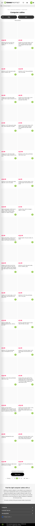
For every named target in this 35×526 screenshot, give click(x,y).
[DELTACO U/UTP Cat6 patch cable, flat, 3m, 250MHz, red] (9, 59)
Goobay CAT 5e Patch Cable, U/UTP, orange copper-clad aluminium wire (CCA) (25, 182)
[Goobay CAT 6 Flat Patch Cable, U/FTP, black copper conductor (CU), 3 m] (9, 85)
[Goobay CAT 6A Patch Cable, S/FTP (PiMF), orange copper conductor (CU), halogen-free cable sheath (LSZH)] (26, 30)
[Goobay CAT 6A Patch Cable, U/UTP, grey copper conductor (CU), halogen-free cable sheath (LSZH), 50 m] (26, 395)
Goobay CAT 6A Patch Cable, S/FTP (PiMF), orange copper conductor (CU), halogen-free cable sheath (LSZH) (25, 44)
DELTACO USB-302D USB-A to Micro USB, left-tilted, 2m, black (25, 323)
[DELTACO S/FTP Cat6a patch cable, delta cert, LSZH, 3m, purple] (9, 169)
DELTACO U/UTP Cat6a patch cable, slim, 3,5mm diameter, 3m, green (9, 126)
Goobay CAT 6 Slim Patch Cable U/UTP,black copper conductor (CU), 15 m (9, 155)
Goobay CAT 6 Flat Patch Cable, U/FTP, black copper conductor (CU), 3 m (9, 98)
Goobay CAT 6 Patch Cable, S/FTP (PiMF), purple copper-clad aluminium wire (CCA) (25, 98)
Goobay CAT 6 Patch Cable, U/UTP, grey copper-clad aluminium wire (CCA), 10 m (9, 296)
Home (9, 9)
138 (24, 478)
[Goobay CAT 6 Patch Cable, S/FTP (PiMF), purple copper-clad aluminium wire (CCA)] (26, 85)
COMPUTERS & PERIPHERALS (16, 9)
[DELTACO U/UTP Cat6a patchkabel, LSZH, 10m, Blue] (26, 59)
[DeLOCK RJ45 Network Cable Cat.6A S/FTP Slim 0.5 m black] (9, 451)
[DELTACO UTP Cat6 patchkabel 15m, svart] (26, 451)
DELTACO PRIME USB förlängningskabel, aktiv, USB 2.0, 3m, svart (8, 324)
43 (14, 478)
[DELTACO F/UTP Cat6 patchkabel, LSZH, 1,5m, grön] (26, 283)
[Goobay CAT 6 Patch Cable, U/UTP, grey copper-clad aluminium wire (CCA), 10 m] (9, 283)
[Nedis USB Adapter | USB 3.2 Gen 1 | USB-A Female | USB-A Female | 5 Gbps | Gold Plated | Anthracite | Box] (9, 225)
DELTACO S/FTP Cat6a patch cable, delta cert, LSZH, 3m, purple (9, 182)
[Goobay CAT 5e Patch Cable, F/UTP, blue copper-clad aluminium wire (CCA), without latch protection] (26, 424)
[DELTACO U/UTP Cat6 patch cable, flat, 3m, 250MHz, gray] (26, 253)
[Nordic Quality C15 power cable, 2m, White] (26, 225)
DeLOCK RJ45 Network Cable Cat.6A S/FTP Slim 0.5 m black (9, 464)
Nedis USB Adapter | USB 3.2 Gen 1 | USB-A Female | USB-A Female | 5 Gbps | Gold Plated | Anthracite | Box (9, 239)
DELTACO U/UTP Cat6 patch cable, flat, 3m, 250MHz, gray (25, 266)
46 (21, 478)
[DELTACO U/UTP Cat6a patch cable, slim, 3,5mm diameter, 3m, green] (9, 113)
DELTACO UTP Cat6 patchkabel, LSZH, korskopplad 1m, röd (8, 351)
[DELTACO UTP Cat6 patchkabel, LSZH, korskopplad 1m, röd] (9, 338)
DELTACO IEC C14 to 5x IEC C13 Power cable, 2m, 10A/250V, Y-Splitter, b (8, 43)
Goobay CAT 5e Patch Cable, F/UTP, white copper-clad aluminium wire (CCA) (25, 351)
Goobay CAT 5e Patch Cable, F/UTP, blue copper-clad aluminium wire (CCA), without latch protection (25, 437)
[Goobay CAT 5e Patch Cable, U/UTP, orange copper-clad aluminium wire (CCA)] (26, 169)
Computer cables (24, 9)
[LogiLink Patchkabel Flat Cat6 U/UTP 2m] (9, 424)
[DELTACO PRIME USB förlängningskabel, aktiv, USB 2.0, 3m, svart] (9, 310)
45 (19, 478)
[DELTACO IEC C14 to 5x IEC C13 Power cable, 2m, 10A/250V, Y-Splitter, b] (9, 30)
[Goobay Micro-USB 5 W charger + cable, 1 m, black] (26, 197)
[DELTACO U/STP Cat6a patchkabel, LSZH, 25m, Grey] (9, 365)
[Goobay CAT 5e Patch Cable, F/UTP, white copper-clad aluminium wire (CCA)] (26, 338)
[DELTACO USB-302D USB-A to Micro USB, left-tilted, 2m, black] (26, 310)
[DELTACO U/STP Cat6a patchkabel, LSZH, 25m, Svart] (26, 141)
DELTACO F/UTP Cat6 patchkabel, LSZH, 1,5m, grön (25, 296)
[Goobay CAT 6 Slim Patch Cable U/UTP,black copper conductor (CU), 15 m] (9, 141)
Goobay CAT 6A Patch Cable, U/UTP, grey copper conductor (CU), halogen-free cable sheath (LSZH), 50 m (25, 409)
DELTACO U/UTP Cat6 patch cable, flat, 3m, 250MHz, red (9, 72)
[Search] (17, 6)
